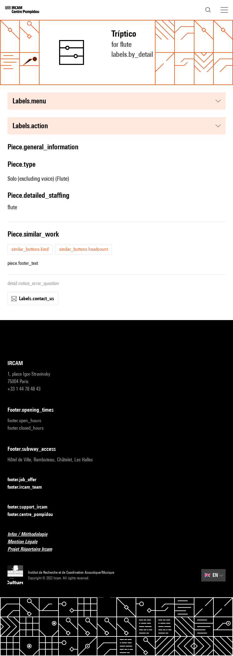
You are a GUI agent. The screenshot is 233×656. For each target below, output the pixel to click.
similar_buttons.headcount (83, 249)
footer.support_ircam (31, 507)
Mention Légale (26, 542)
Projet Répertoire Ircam (33, 549)
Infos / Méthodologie (31, 534)
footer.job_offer (25, 480)
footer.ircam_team (28, 487)
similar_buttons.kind (30, 249)
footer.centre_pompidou (33, 514)
